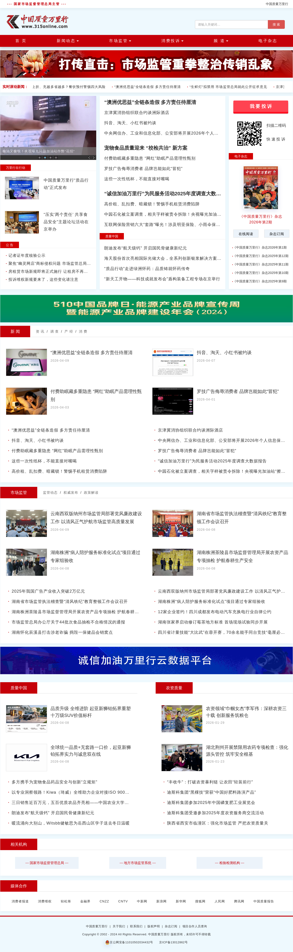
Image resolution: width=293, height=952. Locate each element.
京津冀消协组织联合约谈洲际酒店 (136, 112)
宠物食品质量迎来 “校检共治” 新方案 (145, 148)
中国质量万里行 (277, 4)
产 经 (68, 331)
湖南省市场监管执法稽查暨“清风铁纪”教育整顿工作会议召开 (70, 601)
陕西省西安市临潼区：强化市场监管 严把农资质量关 (217, 823)
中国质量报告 (263, 901)
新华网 (181, 901)
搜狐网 (200, 901)
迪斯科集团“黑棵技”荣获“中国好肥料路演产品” (211, 792)
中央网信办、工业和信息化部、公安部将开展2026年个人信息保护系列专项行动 (181, 133)
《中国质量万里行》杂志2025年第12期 (260, 256)
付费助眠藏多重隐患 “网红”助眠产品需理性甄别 (150, 158)
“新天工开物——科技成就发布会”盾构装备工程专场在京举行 (162, 279)
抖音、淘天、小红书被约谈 (130, 123)
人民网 (220, 901)
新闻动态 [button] (68, 41)
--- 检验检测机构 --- (229, 863)
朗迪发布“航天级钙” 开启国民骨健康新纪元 (145, 248)
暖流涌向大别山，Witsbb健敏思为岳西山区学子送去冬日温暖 (71, 823)
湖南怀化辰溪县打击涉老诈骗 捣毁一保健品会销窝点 (62, 632)
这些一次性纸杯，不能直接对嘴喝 (136, 179)
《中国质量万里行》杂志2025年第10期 (260, 273)
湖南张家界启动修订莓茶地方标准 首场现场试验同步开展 (213, 622)
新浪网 (161, 901)
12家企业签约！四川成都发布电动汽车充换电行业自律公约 (215, 612)
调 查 (54, 331)
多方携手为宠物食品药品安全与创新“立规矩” (54, 782)
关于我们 (119, 926)
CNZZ (104, 901)
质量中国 (111, 236)
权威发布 (71, 492)
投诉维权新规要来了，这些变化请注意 (43, 279)
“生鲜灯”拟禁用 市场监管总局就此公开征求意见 (229, 87)
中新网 (142, 901)
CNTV (123, 901)
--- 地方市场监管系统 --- (138, 863)
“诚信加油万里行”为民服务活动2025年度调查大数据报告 (167, 193)
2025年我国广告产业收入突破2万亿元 (48, 591)
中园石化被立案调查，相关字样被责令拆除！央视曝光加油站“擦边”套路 (173, 214)
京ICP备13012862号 (173, 942)
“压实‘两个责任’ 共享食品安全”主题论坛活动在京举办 (66, 221)
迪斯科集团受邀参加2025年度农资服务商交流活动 (215, 813)
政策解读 (91, 492)
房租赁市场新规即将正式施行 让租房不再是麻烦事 (54, 271)
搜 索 (276, 24)
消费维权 (45, 901)
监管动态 (50, 492)
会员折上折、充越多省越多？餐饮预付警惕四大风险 (64, 87)
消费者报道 (20, 901)
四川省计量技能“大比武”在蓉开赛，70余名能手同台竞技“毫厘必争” (222, 632)
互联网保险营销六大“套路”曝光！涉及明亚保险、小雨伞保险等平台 (168, 224)
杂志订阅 (276, 234)
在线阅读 (246, 234)
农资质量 (174, 688)
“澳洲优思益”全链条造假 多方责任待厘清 (148, 87)
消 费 (83, 331)
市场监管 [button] (120, 41)
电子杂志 (267, 41)
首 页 (21, 41)
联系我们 (136, 926)
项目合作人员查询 (194, 926)
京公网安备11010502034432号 (129, 942)
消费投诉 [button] (172, 41)
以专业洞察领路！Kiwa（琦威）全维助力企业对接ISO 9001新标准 (76, 792)
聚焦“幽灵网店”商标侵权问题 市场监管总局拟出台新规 (57, 263)
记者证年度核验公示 (26, 255)
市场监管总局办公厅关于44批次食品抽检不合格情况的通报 (68, 622)
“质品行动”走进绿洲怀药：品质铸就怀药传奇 (147, 268)
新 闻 (15, 331)
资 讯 (40, 331)
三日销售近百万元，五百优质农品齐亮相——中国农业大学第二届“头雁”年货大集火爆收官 (98, 802)
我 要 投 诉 (261, 106)
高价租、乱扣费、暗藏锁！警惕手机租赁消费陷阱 (152, 204)
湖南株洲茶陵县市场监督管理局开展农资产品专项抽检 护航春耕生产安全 (82, 612)
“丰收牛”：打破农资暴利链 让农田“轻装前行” (210, 782)
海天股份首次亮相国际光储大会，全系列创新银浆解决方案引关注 (167, 258)
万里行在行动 (15, 168)
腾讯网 (239, 901)
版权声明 (153, 926)
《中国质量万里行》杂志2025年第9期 (260, 281)
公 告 (9, 245)
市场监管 (19, 492)
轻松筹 (66, 901)
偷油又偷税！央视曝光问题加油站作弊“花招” (39, 151)
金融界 (85, 901)
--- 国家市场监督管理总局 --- (46, 863)
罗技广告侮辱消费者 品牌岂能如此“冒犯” (143, 168)
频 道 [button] (221, 41)
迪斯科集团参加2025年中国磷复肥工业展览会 (211, 802)
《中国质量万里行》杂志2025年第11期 (260, 264)
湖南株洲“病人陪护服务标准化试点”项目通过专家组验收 (211, 601)
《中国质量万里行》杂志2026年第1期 (260, 247)
